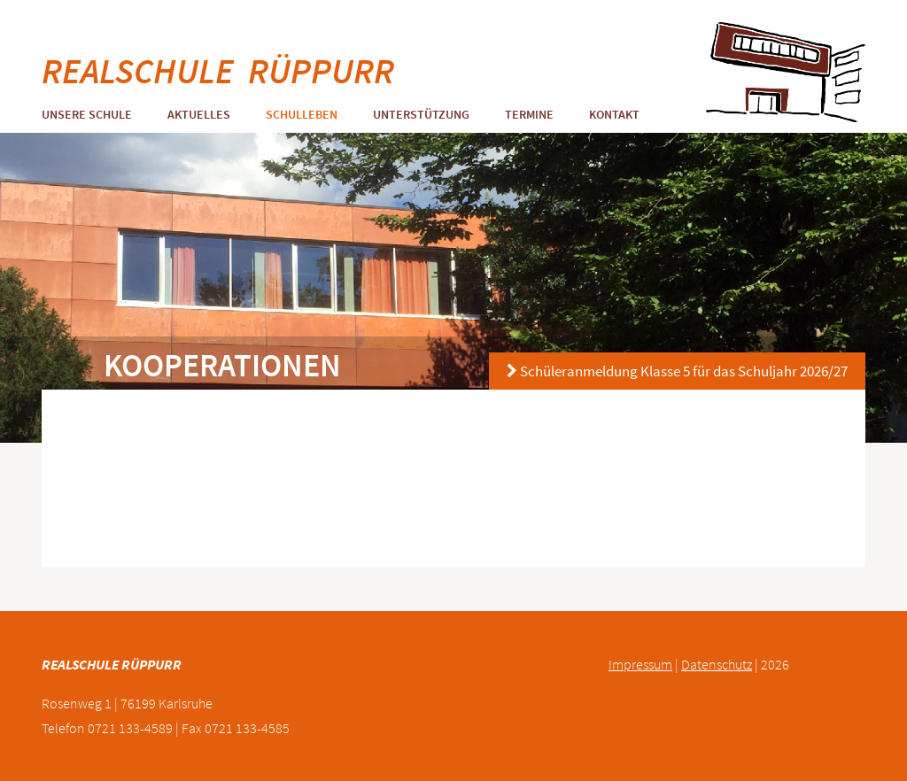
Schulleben (301, 114)
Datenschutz (716, 664)
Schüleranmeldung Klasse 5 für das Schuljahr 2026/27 (684, 371)
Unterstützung (421, 114)
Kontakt (614, 114)
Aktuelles (198, 114)
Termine (529, 114)
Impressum (640, 664)
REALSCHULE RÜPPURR (218, 71)
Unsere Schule (87, 114)
